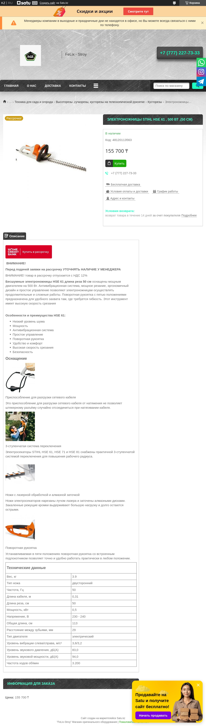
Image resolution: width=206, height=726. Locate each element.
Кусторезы (155, 102)
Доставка (53, 85)
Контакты (77, 85)
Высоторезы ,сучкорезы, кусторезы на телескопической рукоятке (100, 102)
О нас (31, 85)
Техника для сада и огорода (34, 102)
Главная (11, 85)
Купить (119, 163)
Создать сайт (47, 2)
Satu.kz (121, 718)
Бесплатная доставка (125, 184)
